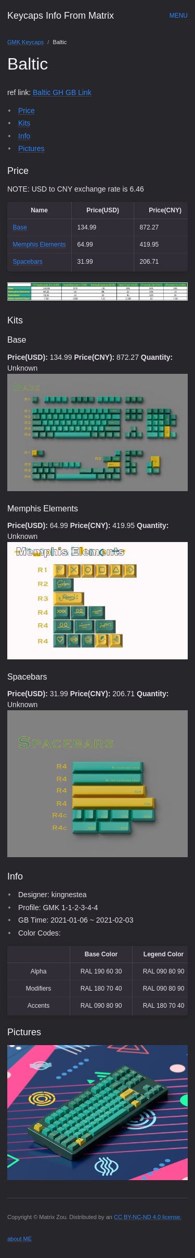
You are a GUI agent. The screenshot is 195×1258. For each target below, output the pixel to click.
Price (26, 110)
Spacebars (28, 261)
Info (24, 136)
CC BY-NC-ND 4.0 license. (147, 1217)
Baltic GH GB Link (62, 92)
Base (20, 227)
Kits (24, 123)
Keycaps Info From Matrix (60, 15)
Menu (179, 15)
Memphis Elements (39, 244)
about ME (19, 1239)
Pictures (31, 148)
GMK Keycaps (25, 42)
